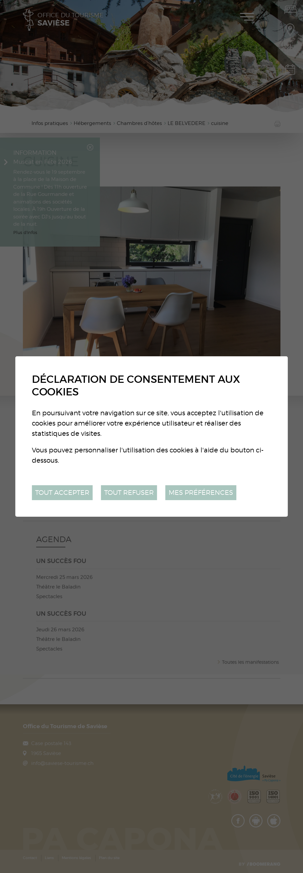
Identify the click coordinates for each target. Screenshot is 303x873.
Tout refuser (129, 492)
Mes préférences (201, 492)
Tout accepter (62, 492)
